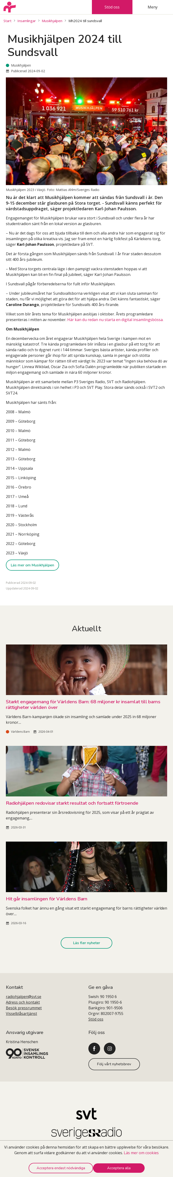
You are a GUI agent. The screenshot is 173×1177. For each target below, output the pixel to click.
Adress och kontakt (23, 1002)
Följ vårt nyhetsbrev (114, 1064)
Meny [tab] (153, 7)
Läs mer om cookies (141, 1152)
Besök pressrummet (24, 1007)
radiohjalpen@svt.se (23, 996)
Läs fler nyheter (86, 943)
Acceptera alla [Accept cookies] (119, 1168)
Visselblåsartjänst (21, 1013)
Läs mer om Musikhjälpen (32, 565)
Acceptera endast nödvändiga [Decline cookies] (61, 1168)
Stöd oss (95, 1019)
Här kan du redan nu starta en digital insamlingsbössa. (115, 319)
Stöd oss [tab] (112, 7)
